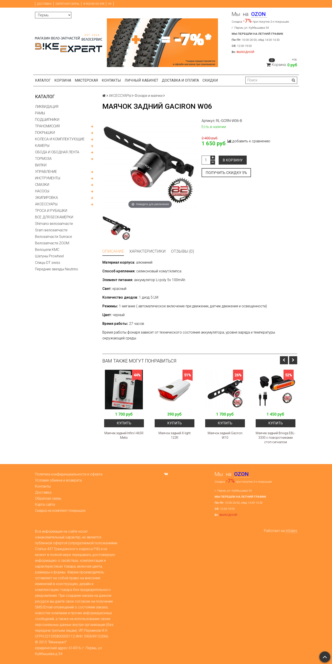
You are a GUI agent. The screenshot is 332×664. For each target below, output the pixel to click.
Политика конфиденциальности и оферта (68, 474)
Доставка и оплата (180, 80)
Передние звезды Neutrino (56, 269)
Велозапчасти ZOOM (52, 243)
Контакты (111, 80)
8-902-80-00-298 (93, 3)
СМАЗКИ (42, 184)
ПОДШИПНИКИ (47, 119)
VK (110, 3)
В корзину (233, 160)
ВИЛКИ (40, 165)
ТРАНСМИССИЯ (47, 126)
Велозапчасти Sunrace (53, 236)
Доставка (44, 3)
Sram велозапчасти (51, 230)
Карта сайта (45, 504)
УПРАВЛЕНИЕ (46, 171)
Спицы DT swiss (47, 262)
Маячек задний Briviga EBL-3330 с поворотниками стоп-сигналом (275, 437)
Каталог (43, 80)
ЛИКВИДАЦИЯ (46, 106)
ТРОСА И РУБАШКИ (51, 210)
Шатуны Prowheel (49, 256)
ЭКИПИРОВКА (46, 197)
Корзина (62, 80)
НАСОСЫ (42, 191)
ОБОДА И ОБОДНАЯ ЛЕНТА (57, 152)
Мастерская (86, 80)
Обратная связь (67, 3)
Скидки (210, 80)
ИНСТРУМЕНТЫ (47, 178)
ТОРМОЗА (43, 158)
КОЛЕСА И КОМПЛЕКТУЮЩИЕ (60, 139)
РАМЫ (40, 113)
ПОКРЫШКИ (45, 132)
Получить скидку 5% (226, 173)
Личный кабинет (141, 80)
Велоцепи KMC (47, 249)
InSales (291, 531)
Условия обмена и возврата (58, 480)
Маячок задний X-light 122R (174, 435)
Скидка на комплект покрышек (60, 510)
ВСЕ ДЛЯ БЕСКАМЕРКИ (54, 217)
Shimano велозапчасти (54, 223)
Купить (124, 423)
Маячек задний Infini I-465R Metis (123, 435)
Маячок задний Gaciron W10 (225, 435)
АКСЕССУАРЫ (46, 204)
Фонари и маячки (148, 95)
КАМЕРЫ (42, 145)
